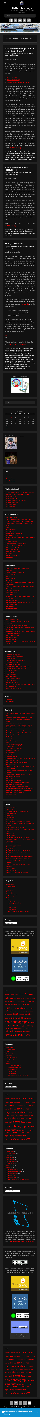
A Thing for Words (11, 807)
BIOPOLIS (9, 570)
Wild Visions (9, 557)
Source (10, 364)
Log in (8, 475)
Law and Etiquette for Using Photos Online (18, 666)
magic (12, 357)
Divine (33, 153)
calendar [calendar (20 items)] (25, 1001)
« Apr (6, 428)
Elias (26, 354)
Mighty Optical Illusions (13, 535)
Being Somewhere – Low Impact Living (17, 568)
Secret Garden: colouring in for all (16, 543)
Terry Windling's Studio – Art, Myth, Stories (18, 851)
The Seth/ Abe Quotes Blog (14, 784)
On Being (9, 754)
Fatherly (8, 527)
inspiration (19, 155)
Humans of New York (12, 662)
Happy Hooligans (11, 529)
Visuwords (9, 862)
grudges (25, 231)
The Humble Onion (11, 637)
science (28, 363)
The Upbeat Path (11, 639)
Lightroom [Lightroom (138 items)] (17, 1017)
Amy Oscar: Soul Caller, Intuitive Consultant (19, 717)
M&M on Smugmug (11, 498)
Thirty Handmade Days (13, 551)
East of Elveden (10, 578)
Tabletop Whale (10, 701)
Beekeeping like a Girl (12, 619)
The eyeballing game (12, 549)
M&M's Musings (22, 8)
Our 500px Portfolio (11, 670)
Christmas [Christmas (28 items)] (13, 1004)
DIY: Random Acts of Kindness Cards (17, 811)
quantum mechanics (24, 361)
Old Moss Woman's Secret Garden (16, 668)
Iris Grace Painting (11, 531)
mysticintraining (10, 752)
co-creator (8, 153)
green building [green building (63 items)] (21, 1008)
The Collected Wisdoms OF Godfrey (16, 853)
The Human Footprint (12, 600)
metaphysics (18, 357)
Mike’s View (22, 344)
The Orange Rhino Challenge (14, 780)
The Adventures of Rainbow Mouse (18, 911)
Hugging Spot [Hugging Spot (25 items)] (9, 1014)
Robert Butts (22, 363)
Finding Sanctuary (11, 737)
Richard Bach (14, 363)
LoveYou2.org (10, 746)
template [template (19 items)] (28, 1031)
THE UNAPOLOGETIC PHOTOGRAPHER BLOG (20, 684)
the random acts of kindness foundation (17, 782)
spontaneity (23, 364)
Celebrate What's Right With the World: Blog (19, 725)
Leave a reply (14, 55)
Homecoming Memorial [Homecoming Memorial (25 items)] (26, 1011)
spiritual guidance (20, 157)
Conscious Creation (12, 729)
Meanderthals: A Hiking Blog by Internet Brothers (20, 631)
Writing (32, 348)
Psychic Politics (9, 157)
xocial (7, 796)
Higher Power (13, 355)
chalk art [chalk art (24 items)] (7, 1004)
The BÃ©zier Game (12, 682)
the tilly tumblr (10, 855)
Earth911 (8, 576)
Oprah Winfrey (19, 359)
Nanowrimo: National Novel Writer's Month (18, 837)
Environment (10, 884)
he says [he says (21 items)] (31, 1008)
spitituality (29, 157)
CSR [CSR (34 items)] (18, 1004)
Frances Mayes (10, 817)
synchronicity (9, 366)
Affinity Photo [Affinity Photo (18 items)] (17, 998)
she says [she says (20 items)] (19, 1028)
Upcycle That (10, 606)
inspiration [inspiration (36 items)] (27, 1014)
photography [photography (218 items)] (20, 1022)
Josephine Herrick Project (13, 664)
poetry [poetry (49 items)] (26, 1026)
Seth (33, 363)
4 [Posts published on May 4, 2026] (11, 418)
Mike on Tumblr (10, 506)
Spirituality (31, 233)
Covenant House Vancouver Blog (15, 731)
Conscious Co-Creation (16, 352)
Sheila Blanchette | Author (13, 845)
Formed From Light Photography (15, 660)
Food (7, 888)
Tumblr (24, 20)
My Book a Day (10, 833)
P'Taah (26, 359)
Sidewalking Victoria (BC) (13, 633)
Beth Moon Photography (13, 654)
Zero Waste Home (11, 608)
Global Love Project (12, 741)
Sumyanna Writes (11, 680)
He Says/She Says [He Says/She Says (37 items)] (11, 1011)
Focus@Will (9, 739)
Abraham (31, 152)
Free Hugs (11, 896)
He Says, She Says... (16, 348)
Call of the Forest (11, 574)
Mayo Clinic (16, 233)
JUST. (8, 743)
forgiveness (18, 231)
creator (28, 153)
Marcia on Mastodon (12, 502)
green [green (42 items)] (13, 1008)
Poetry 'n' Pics (12, 907)
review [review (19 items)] (11, 1028)
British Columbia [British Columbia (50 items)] (16, 1001)
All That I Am (18, 350)
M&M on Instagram (11, 496)
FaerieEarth (9, 815)
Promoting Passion (11, 676)
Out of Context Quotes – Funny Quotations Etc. (20, 839)
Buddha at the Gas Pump (13, 723)
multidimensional (10, 359)
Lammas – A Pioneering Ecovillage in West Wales (20, 582)
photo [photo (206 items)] (8, 1022)
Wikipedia (13, 368)
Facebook (11, 20)
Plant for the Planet (11, 592)
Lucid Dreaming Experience (14, 748)
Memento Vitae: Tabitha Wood (15, 827)
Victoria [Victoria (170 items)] (17, 1034)
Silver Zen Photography (13, 678)
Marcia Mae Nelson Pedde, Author (16, 500)
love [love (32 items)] (24, 1018)
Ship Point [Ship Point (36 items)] (26, 1028)
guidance (7, 155)
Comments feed (10, 479)
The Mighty (9, 778)
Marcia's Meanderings (16, 152)
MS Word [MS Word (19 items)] (28, 1018)
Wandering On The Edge (13, 688)
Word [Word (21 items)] (23, 1035)
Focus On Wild (10, 658)
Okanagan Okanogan (12, 590)
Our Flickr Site (10, 672)
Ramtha (7, 363)
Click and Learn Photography (14, 656)
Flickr (20, 20)
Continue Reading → (16, 148)
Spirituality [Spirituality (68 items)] (9, 1031)
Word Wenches (10, 868)
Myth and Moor (10, 835)
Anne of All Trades (11, 517)
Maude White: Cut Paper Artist (15, 533)
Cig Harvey (9, 809)
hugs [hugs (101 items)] (15, 1013)
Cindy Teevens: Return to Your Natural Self (18, 727)
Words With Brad (11, 870)
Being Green (12, 886)
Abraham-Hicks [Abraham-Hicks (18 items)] (14, 994)
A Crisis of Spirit (12, 77)
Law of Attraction (28, 155)
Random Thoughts (11, 894)
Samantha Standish (12, 760)
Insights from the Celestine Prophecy (18, 82)
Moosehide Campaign (12, 750)
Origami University (11, 541)
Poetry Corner (12, 910)
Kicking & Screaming (13, 80)
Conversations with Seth (18, 153)
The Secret (20, 159)
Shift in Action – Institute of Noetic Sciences (18, 774)
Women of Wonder (11, 794)
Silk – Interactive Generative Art (15, 545)
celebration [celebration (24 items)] (31, 1001)
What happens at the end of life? (15, 792)
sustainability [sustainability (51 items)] (20, 1031)
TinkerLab (9, 553)
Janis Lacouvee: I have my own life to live (18, 821)
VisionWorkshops (11, 686)
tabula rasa (16, 366)
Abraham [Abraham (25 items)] (7, 994)
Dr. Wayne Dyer (19, 354)
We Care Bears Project (13, 555)
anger (6, 231)
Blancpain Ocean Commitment (15, 572)
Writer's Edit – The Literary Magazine (17, 872)
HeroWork (9, 580)
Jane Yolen (9, 819)
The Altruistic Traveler (12, 635)
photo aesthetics (11, 674)
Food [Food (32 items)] (22, 1004)
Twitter (15, 20)
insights (13, 155)
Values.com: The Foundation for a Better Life (19, 790)
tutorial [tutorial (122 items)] (8, 1035)
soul (6, 364)
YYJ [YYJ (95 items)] (28, 1035)
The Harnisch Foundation (13, 776)
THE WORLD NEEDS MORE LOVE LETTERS (19, 788)
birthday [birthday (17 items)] (7, 1001)
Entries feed (9, 477)
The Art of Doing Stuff (12, 547)
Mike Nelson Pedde (28, 246)
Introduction (9, 890)
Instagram (29, 20)
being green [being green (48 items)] (30, 998)
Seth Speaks (25, 304)
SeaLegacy (9, 594)
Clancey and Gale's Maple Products (16, 625)
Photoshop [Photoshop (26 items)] (19, 1026)
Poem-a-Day (10, 841)
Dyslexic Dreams (11, 813)
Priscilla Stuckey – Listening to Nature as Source (20, 758)
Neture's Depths (11, 584)
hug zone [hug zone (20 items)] (21, 1014)
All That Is (26, 350)
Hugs (6, 335)
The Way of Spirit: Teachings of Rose (17, 786)
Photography (10, 892)
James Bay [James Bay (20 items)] (8, 1018)
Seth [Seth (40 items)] (15, 1028)
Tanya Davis (9, 849)
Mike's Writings (26, 357)
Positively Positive (11, 756)
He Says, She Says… (15, 243)
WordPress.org (10, 481)
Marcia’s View (13, 344)
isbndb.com (27, 355)
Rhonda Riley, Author (12, 843)
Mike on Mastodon (11, 504)
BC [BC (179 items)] (23, 997)
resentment (23, 233)
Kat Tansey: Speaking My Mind (15, 745)
